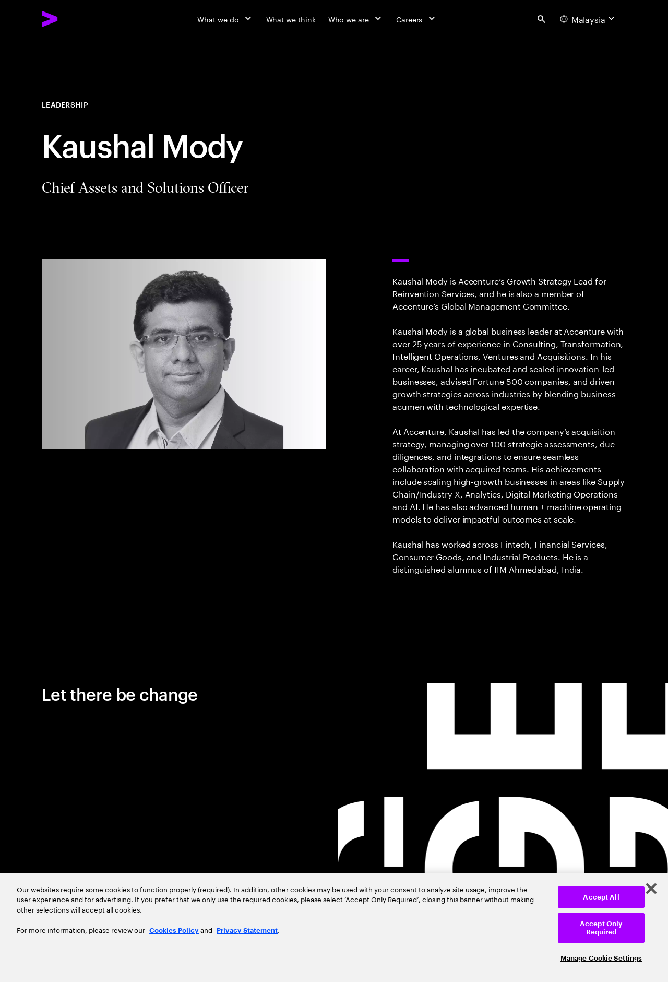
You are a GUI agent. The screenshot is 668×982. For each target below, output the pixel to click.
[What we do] (225, 19)
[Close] (651, 888)
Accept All (601, 897)
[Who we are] (356, 19)
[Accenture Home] (73, 18)
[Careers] (417, 19)
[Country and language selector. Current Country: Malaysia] (588, 18)
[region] (334, 927)
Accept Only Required (601, 928)
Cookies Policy (174, 930)
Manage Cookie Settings (601, 958)
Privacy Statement (247, 930)
